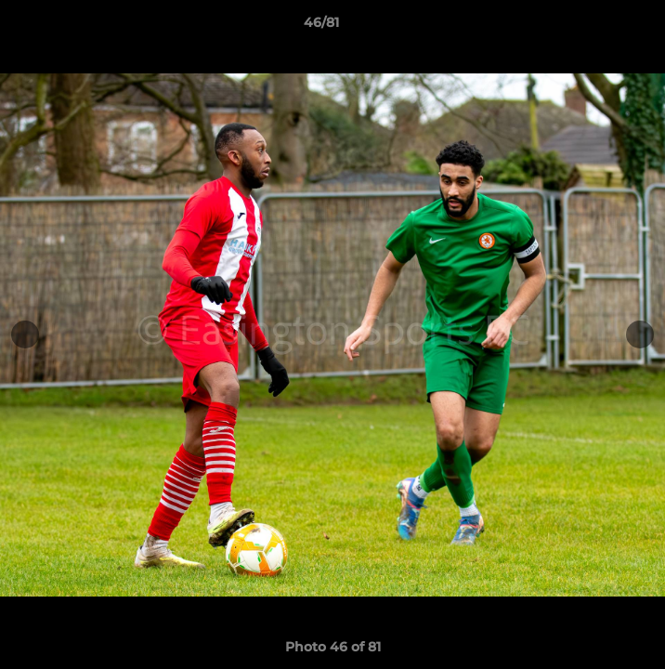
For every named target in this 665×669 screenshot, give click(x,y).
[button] (598, 27)
